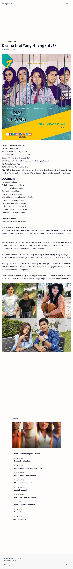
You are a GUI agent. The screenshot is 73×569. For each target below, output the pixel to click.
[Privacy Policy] (8, 560)
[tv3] (22, 451)
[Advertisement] (36, 23)
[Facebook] (5, 558)
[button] (66, 3)
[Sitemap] (15, 560)
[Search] (70, 3)
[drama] (18, 451)
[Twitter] (19, 558)
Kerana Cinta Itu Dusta (22, 461)
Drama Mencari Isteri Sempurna (26, 497)
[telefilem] (19, 480)
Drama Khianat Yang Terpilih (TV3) (27, 454)
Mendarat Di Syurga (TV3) (24, 483)
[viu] (21, 509)
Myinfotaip (9, 3)
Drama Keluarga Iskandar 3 (24, 505)
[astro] (18, 473)
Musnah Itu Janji (20, 490)
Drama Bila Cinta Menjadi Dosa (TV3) (28, 468)
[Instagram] (12, 558)
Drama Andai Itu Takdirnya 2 (25, 475)
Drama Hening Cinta (22, 512)
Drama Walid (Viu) (21, 519)
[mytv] (18, 487)
